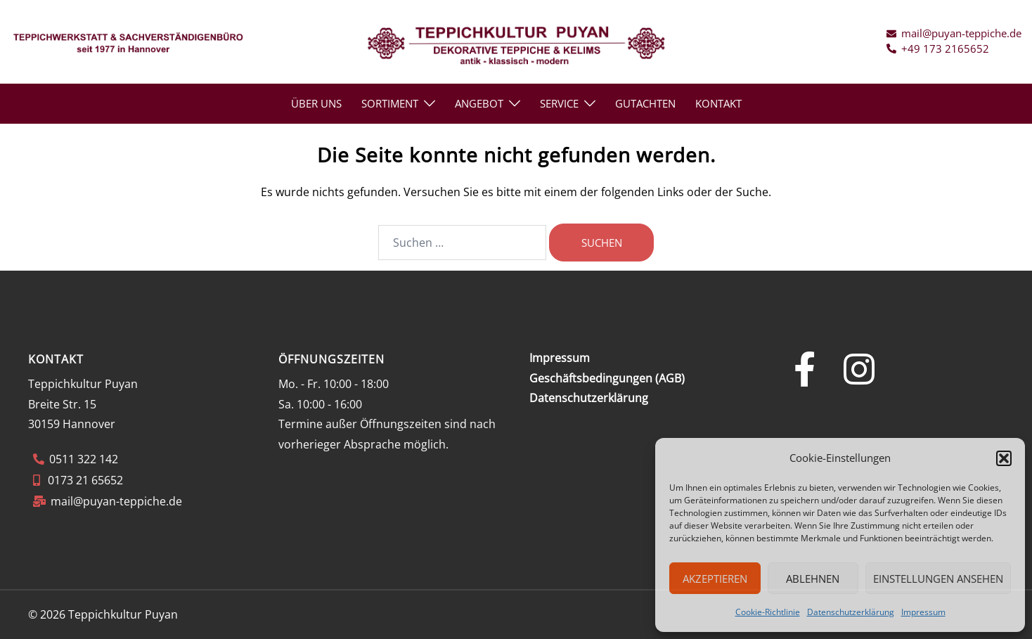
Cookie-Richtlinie (767, 612)
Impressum (923, 612)
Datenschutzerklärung (850, 612)
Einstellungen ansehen (938, 579)
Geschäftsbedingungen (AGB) (607, 378)
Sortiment (389, 103)
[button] (1004, 458)
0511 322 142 (83, 459)
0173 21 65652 (84, 480)
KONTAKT (718, 103)
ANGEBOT (479, 103)
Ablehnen (812, 579)
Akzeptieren (715, 579)
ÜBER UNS (316, 103)
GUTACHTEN (645, 103)
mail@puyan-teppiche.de (116, 501)
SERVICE (559, 103)
